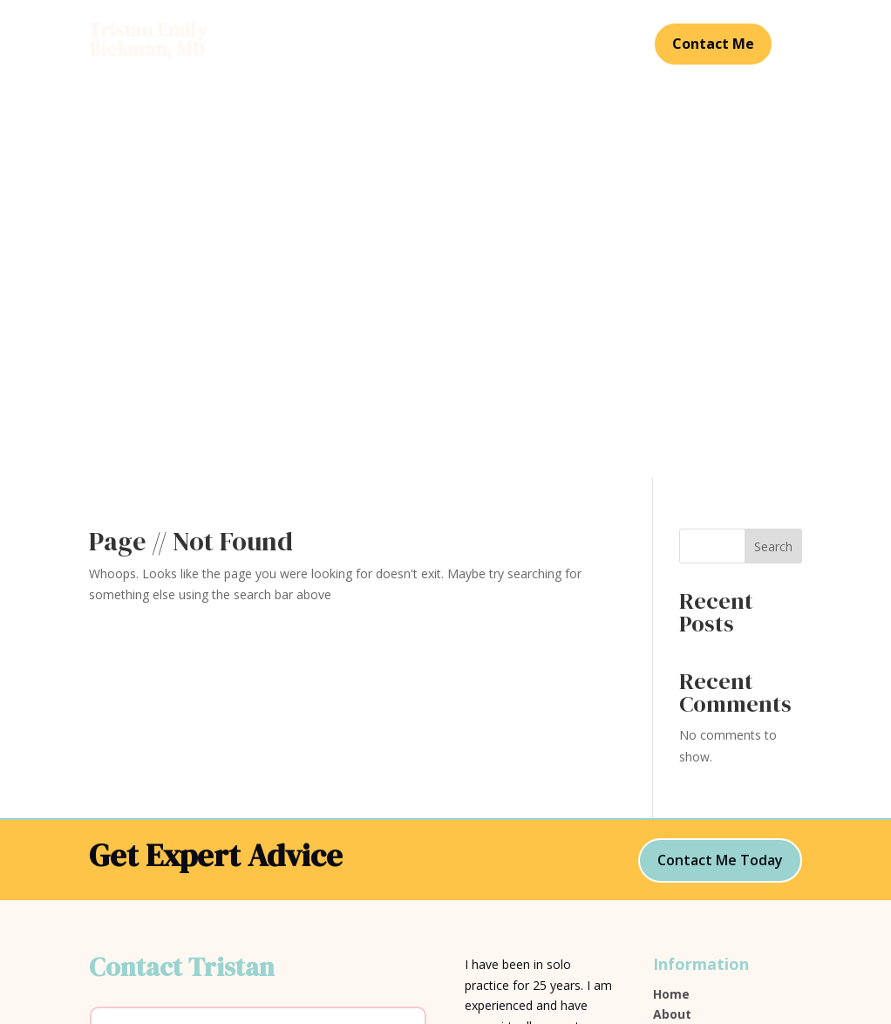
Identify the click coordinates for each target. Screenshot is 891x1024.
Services (451, 31)
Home (329, 31)
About (386, 31)
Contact (445, 58)
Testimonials (537, 31)
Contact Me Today (720, 470)
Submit (382, 890)
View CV (677, 687)
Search (773, 156)
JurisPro (489, 834)
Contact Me (713, 43)
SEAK (480, 801)
